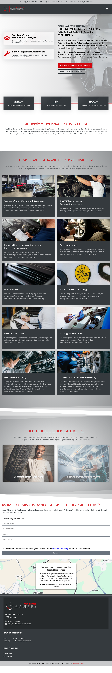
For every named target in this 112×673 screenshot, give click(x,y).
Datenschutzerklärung (60, 555)
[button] (106, 9)
